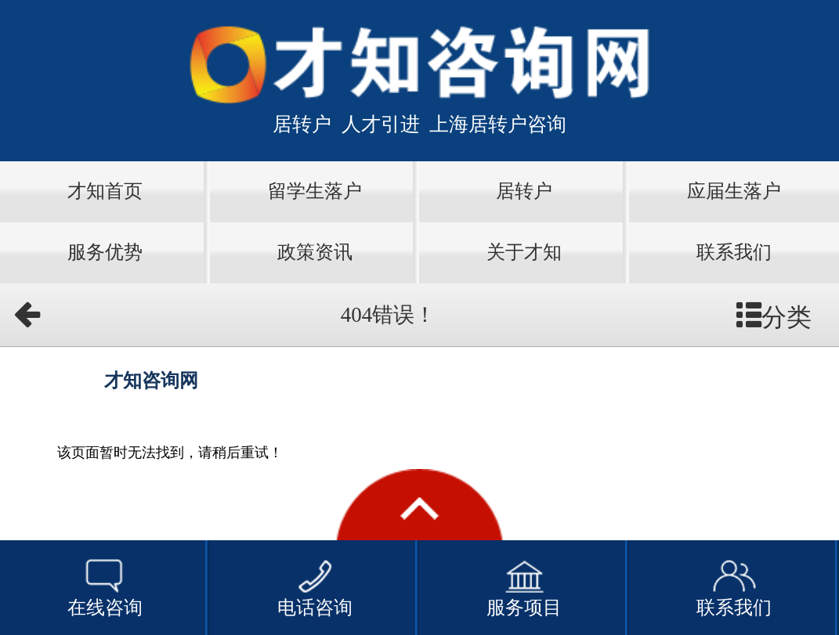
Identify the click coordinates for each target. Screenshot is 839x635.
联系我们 (734, 252)
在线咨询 (105, 587)
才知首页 (105, 191)
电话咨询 (315, 587)
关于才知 (524, 252)
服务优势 (105, 252)
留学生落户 (315, 191)
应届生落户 (734, 191)
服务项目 (524, 587)
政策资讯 (315, 252)
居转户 (524, 191)
